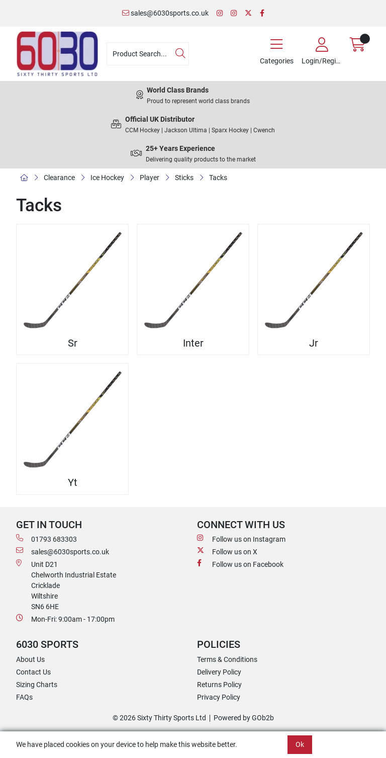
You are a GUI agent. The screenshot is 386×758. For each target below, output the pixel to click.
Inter (193, 343)
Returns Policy (219, 685)
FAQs (24, 697)
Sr (72, 343)
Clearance (59, 178)
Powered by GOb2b (244, 718)
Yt (72, 482)
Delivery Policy (219, 672)
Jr (313, 343)
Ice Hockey (107, 178)
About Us (30, 659)
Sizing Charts (36, 685)
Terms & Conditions (227, 659)
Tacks (218, 178)
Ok (300, 744)
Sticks (184, 178)
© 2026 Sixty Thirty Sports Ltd (159, 718)
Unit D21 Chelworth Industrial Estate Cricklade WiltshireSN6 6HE (66, 585)
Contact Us (33, 672)
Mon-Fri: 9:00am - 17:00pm (65, 618)
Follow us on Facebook (240, 563)
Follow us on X (227, 551)
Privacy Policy (218, 697)
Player (149, 178)
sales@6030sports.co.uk (165, 13)
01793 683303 (46, 538)
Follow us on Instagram (241, 538)
